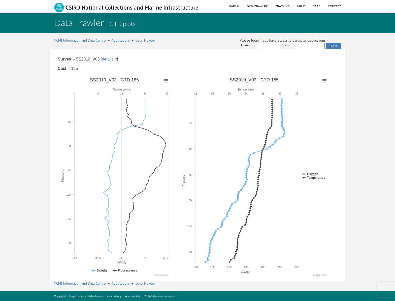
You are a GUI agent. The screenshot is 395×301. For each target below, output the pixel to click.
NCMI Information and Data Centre (80, 40)
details (107, 59)
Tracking (282, 6)
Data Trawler (257, 6)
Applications (121, 40)
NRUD (301, 6)
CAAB (316, 6)
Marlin (234, 6)
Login (333, 46)
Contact (334, 6)
